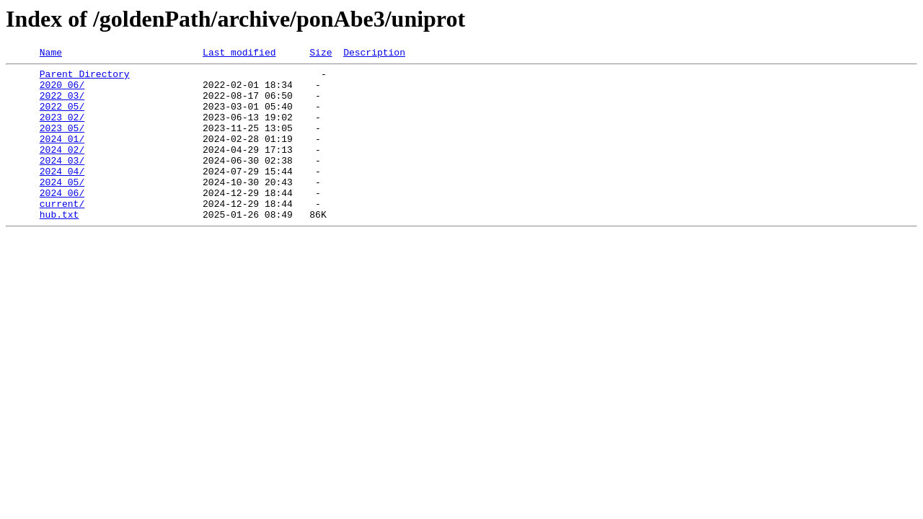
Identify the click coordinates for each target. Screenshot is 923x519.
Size (320, 54)
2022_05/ (62, 116)
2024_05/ (62, 207)
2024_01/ (62, 155)
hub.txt (59, 246)
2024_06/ (62, 220)
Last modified (239, 54)
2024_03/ (62, 181)
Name (51, 54)
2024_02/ (62, 168)
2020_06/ (62, 90)
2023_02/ (62, 129)
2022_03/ (62, 103)
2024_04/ (62, 194)
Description (374, 54)
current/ (62, 233)
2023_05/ (62, 142)
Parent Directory (85, 77)
